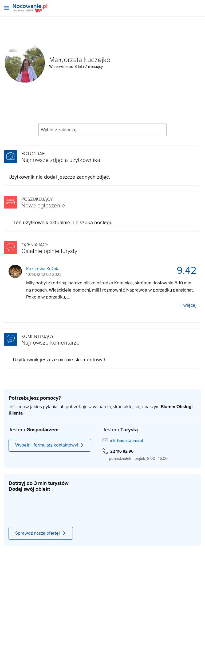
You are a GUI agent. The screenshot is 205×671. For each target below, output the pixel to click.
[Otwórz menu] (6, 8)
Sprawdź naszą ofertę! (40, 533)
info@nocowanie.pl (126, 441)
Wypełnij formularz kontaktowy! (49, 445)
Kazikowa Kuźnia (43, 269)
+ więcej (188, 305)
